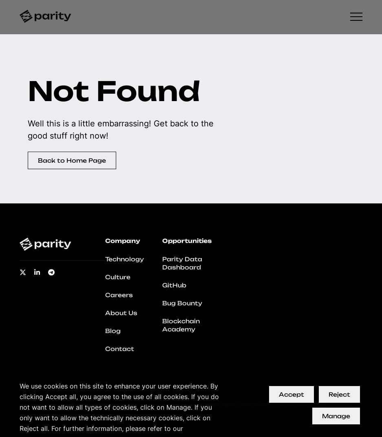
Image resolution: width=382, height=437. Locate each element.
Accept (291, 394)
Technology (124, 259)
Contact (119, 348)
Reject (339, 394)
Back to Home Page (72, 160)
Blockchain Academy (181, 325)
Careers (119, 294)
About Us (121, 312)
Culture (117, 277)
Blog (113, 330)
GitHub (174, 285)
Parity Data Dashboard (182, 263)
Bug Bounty (182, 303)
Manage (336, 416)
